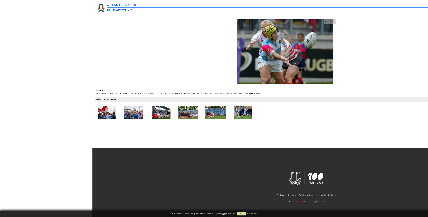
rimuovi (241, 214)
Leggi (224, 214)
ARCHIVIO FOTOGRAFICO (121, 5)
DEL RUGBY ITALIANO (119, 10)
